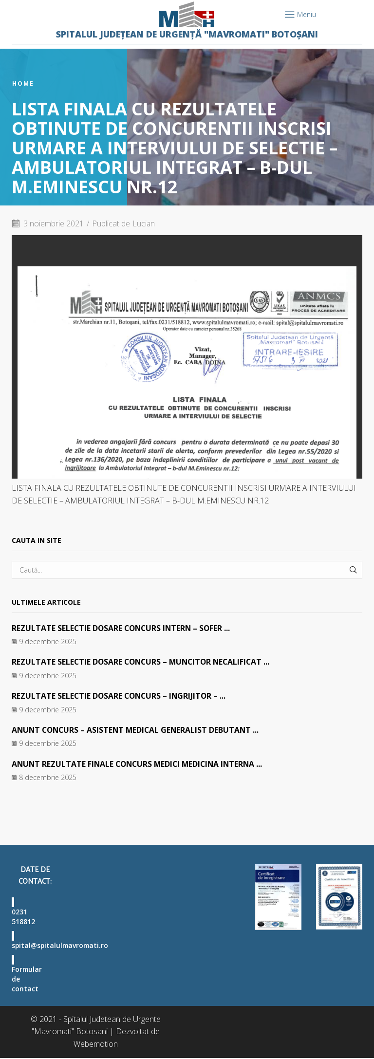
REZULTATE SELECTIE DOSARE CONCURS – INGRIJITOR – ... (120, 695)
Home (23, 83)
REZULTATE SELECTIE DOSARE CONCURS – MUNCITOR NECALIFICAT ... (144, 661)
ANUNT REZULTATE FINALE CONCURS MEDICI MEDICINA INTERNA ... (140, 764)
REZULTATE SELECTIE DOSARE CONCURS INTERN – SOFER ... (123, 628)
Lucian (144, 223)
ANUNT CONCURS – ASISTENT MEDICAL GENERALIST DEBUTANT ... (138, 730)
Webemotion (96, 1045)
